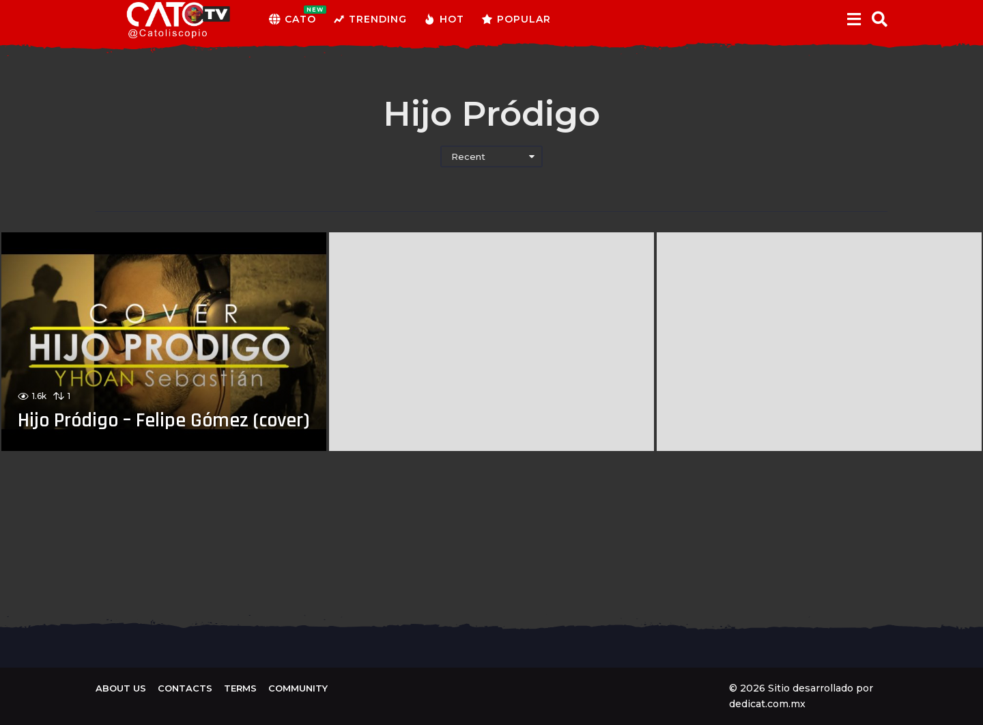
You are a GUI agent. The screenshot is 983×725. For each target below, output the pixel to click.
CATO (292, 19)
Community (298, 688)
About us (121, 688)
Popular (516, 19)
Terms (240, 688)
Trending (370, 19)
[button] (853, 19)
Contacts (185, 688)
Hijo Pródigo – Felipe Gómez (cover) (135, 408)
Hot (444, 19)
